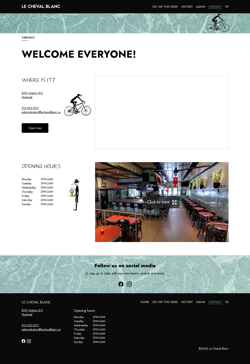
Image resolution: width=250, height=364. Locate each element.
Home (145, 302)
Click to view (161, 202)
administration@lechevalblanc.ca (41, 112)
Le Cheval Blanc (41, 7)
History (187, 7)
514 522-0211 (30, 108)
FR (227, 7)
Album (200, 7)
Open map (35, 128)
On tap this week (165, 7)
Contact (215, 7)
